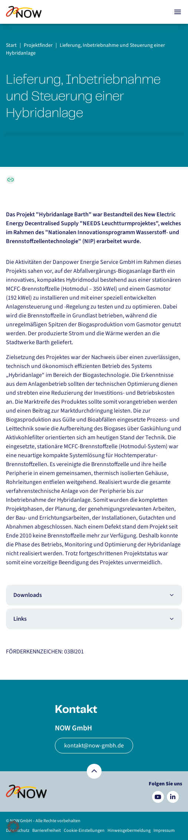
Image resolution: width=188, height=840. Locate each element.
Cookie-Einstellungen (84, 830)
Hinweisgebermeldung (129, 830)
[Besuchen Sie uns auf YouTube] (158, 797)
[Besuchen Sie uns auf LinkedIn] (173, 797)
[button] (13, 826)
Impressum (164, 830)
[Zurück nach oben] (94, 771)
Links (94, 619)
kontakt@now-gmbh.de (94, 746)
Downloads (94, 595)
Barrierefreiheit (46, 830)
